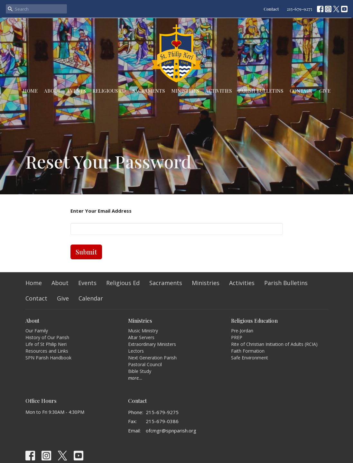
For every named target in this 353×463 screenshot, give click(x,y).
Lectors (136, 351)
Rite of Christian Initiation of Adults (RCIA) (274, 344)
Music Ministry (143, 331)
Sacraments (148, 91)
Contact (271, 9)
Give (324, 91)
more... (135, 378)
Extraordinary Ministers (152, 344)
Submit (86, 251)
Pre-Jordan (242, 331)
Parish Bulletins (260, 91)
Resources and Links (46, 351)
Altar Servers (141, 337)
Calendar (91, 298)
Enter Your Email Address (101, 211)
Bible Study (139, 371)
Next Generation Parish (152, 358)
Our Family (36, 331)
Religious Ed (109, 91)
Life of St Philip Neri (46, 344)
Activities (218, 91)
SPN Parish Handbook (48, 358)
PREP (236, 337)
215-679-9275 (299, 9)
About (52, 91)
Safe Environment (249, 358)
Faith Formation (248, 351)
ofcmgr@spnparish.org (171, 430)
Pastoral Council (145, 364)
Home (30, 91)
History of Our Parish (47, 337)
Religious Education (254, 320)
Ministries (185, 91)
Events (76, 91)
